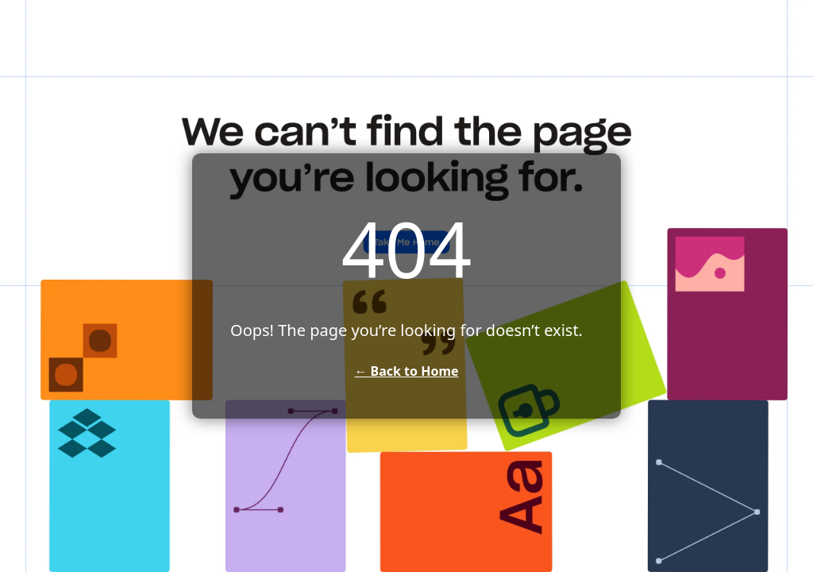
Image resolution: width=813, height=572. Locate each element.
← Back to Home (406, 371)
